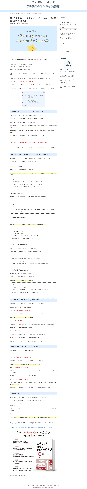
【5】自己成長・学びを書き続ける (30, 101)
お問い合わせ (42, 485)
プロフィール (37, 485)
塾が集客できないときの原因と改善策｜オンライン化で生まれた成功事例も (68, 22)
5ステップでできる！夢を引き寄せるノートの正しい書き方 (33, 95)
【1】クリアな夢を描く (29, 96)
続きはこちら (61, 89)
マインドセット (63, 48)
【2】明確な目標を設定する (29, 97)
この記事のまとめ (26, 105)
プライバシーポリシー (49, 485)
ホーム (29, 485)
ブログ (61, 46)
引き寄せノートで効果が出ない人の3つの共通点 (31, 102)
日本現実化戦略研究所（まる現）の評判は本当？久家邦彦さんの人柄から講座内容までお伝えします (31, 427)
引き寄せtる (23, 475)
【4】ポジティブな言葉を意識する (30, 100)
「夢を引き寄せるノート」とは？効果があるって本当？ (33, 93)
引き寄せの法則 (25, 23)
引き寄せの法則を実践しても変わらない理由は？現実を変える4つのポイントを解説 (68, 30)
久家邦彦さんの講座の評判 (65, 51)
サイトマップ (56, 485)
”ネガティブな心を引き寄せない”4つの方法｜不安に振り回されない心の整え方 (68, 38)
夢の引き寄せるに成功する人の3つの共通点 (31, 104)
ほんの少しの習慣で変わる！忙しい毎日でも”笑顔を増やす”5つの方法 (67, 34)
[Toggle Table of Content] (43, 92)
